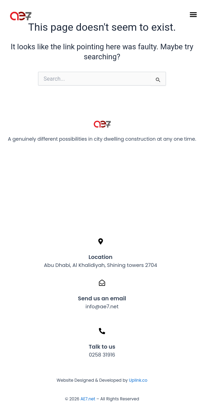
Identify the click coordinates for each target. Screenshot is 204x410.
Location (100, 257)
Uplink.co (138, 380)
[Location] (101, 241)
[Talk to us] (102, 331)
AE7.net (88, 399)
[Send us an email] (102, 283)
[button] (193, 14)
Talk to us (102, 347)
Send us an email (102, 298)
